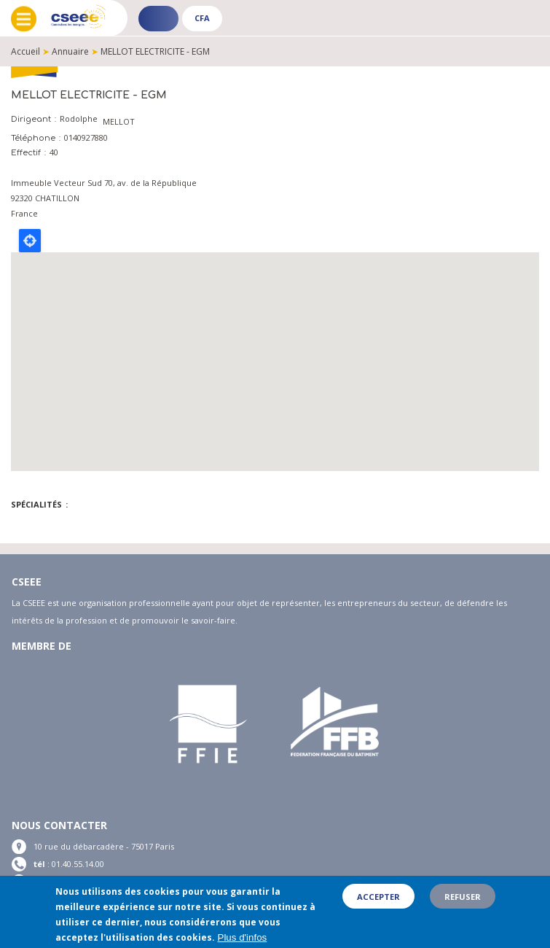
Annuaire (70, 51)
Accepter (378, 896)
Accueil (25, 51)
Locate (30, 240)
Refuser (462, 896)
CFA (202, 17)
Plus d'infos (242, 937)
